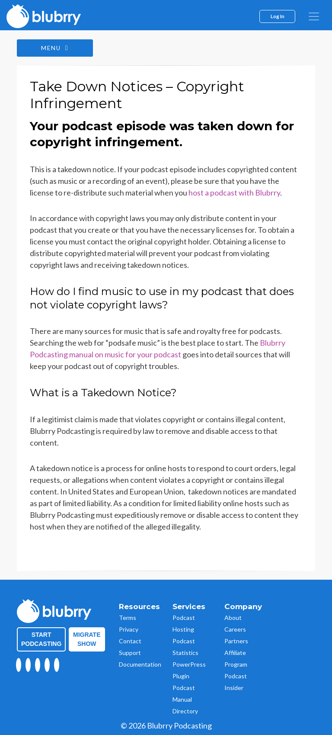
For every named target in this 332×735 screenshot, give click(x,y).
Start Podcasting (41, 639)
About (233, 617)
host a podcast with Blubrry (234, 193)
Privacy (128, 629)
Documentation (140, 664)
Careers (235, 629)
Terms (127, 617)
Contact (130, 641)
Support (130, 652)
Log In (277, 16)
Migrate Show (87, 639)
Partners (236, 641)
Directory (185, 711)
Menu (56, 48)
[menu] (314, 16)
